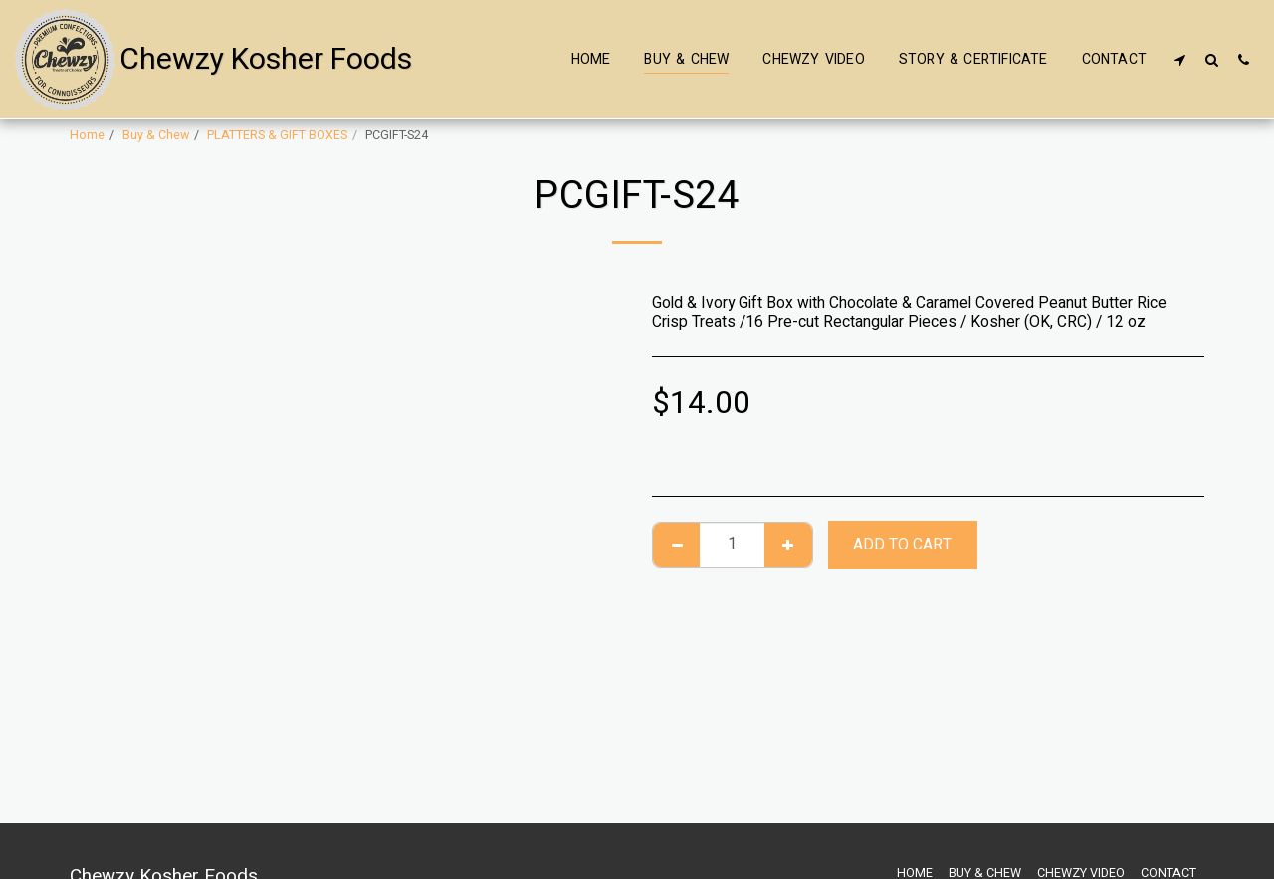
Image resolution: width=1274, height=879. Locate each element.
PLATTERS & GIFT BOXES (277, 135)
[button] (1179, 59)
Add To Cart (902, 545)
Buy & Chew (155, 135)
